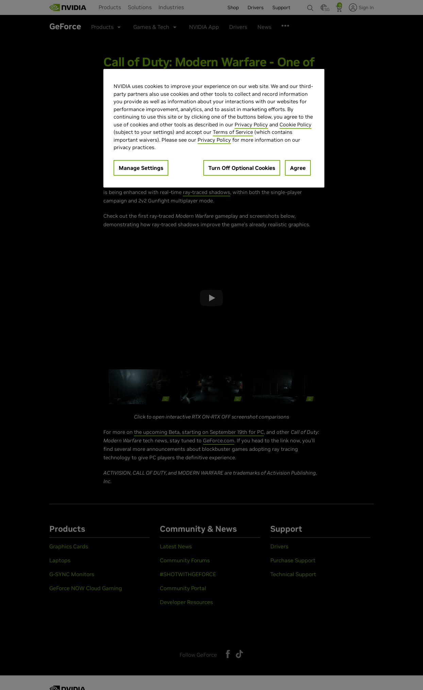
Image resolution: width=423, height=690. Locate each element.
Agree (298, 167)
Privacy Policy (251, 124)
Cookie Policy (295, 124)
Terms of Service (233, 132)
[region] (213, 128)
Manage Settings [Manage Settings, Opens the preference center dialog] (141, 167)
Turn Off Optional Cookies (241, 167)
